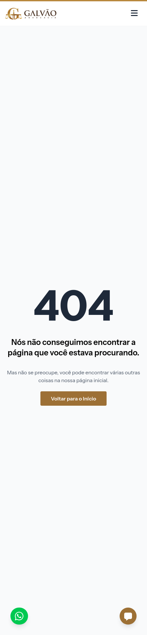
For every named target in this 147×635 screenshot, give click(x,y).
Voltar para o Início (73, 398)
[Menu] (134, 14)
